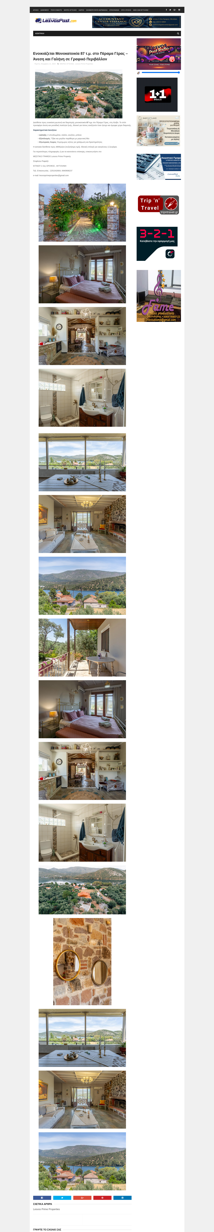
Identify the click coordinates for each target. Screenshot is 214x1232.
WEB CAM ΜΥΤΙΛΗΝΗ (140, 10)
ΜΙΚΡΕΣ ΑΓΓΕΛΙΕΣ (70, 10)
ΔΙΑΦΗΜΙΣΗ (45, 10)
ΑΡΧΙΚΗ (36, 10)
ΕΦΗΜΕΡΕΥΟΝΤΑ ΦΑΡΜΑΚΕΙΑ (96, 10)
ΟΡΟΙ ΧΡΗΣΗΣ (126, 10)
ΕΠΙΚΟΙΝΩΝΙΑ (114, 10)
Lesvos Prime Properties (84, 64)
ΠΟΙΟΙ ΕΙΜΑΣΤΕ (56, 10)
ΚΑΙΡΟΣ (81, 10)
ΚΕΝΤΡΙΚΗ (39, 33)
